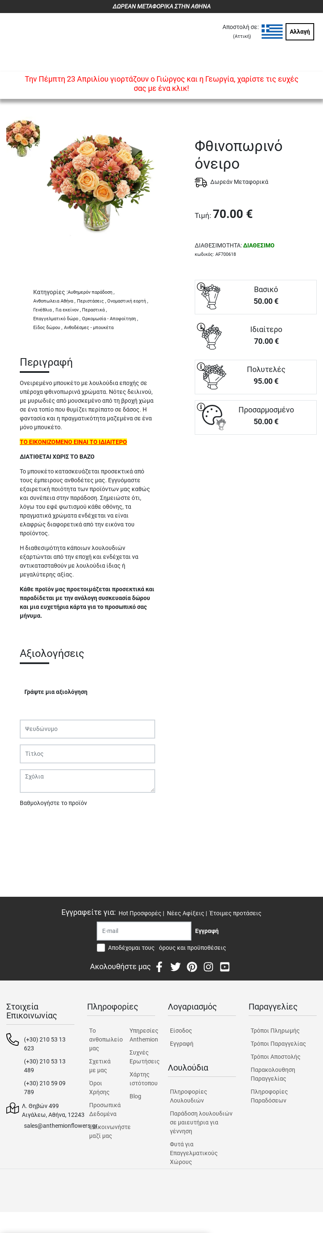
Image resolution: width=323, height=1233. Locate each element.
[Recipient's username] (144, 931)
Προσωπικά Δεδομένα (102, 1109)
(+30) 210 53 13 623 (45, 1044)
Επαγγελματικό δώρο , (56, 319)
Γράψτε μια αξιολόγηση (55, 691)
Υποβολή (36, 824)
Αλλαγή (300, 31)
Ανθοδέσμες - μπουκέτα (89, 327)
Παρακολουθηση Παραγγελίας (273, 1074)
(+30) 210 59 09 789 (45, 1087)
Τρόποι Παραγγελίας (278, 1043)
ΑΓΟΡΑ (255, 464)
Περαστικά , (94, 310)
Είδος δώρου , (47, 327)
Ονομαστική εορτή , (127, 301)
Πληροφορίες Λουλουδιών (188, 1096)
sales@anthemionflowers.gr (61, 1125)
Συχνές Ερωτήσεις (142, 1057)
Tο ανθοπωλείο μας (102, 1039)
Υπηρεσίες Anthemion (142, 1035)
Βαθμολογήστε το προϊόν (53, 803)
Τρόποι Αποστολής (276, 1056)
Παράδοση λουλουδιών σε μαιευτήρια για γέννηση (201, 1122)
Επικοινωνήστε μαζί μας (102, 1131)
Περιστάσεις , (91, 301)
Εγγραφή (181, 1043)
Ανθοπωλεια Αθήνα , (54, 301)
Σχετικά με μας (100, 1066)
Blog (135, 1096)
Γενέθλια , (43, 310)
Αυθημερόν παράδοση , (91, 292)
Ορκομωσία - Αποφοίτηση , (110, 319)
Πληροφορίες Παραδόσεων (269, 1096)
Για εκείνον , (68, 310)
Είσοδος (181, 1030)
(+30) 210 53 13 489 (45, 1066)
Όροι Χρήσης (99, 1087)
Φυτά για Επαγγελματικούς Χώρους (194, 1153)
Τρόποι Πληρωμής (275, 1030)
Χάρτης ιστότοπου (142, 1079)
